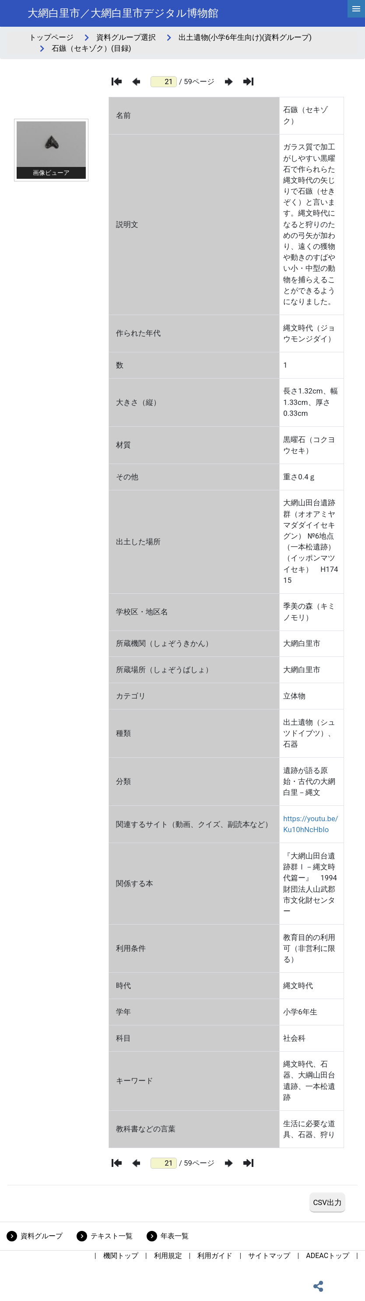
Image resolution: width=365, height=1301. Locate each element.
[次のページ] (229, 82)
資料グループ (42, 1236)
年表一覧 (175, 1236)
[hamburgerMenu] (356, 9)
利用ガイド (214, 1255)
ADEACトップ (327, 1255)
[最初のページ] (117, 81)
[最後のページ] (248, 81)
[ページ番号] (164, 81)
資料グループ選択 (126, 37)
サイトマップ (269, 1255)
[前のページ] (136, 82)
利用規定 (168, 1255)
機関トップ (120, 1255)
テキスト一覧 (112, 1236)
